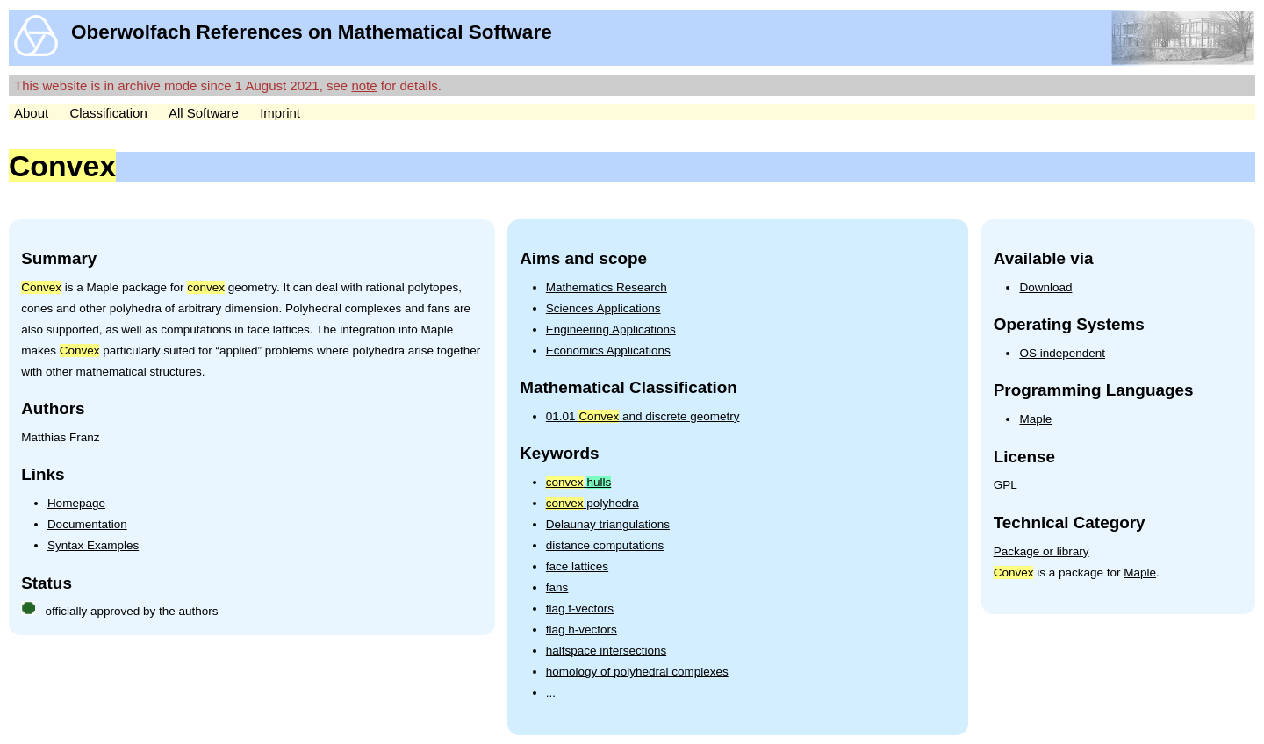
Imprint (280, 112)
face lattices (577, 566)
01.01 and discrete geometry (643, 416)
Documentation (87, 524)
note (364, 85)
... (551, 692)
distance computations (605, 545)
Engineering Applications (611, 329)
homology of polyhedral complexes (637, 671)
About (31, 112)
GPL (1005, 484)
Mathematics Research (606, 287)
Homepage (76, 503)
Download (1045, 287)
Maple (1035, 419)
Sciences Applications (603, 308)
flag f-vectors (580, 608)
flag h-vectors (581, 629)
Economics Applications (608, 350)
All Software (204, 112)
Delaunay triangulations (608, 524)
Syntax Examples (93, 545)
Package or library (1041, 551)
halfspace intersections (606, 650)
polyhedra (592, 503)
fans (557, 587)
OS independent (1062, 353)
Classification (108, 112)
